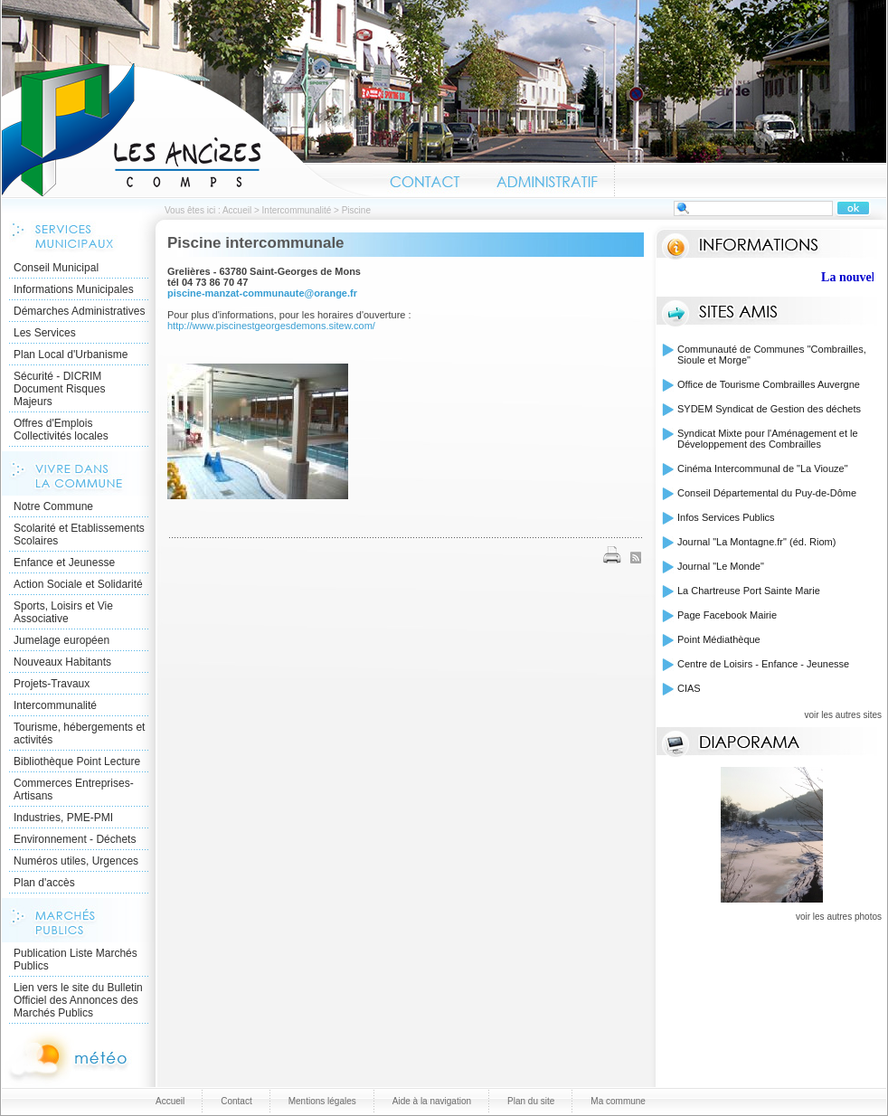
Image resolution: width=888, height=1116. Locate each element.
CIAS (689, 688)
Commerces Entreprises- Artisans (74, 789)
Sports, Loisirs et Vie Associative (63, 612)
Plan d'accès (44, 882)
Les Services (45, 332)
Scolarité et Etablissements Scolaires (79, 534)
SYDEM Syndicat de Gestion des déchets (769, 408)
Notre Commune (53, 506)
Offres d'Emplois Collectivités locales (61, 429)
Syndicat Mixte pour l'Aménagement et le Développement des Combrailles (767, 438)
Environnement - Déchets (75, 839)
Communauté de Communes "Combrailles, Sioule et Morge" (771, 354)
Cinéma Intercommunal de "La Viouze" (762, 468)
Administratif (546, 179)
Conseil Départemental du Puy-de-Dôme (766, 492)
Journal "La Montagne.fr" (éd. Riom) (756, 541)
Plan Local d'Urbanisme (71, 354)
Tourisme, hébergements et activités (79, 733)
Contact (425, 179)
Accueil (187, 130)
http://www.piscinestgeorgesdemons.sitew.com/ (271, 325)
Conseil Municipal (56, 267)
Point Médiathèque (718, 639)
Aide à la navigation (431, 1101)
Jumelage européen (61, 640)
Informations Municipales (74, 289)
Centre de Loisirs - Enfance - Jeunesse (763, 663)
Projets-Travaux (52, 683)
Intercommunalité (297, 210)
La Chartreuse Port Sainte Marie (748, 590)
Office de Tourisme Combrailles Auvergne (768, 384)
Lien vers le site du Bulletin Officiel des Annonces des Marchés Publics (78, 1000)
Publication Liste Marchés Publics (75, 959)
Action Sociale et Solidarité (78, 584)
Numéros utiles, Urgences (76, 861)
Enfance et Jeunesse (64, 562)
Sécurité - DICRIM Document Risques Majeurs (59, 389)
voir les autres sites (843, 715)
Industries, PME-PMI (63, 817)
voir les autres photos (839, 917)
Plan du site (530, 1101)
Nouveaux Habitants (62, 662)
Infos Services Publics (726, 517)
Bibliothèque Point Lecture (77, 761)
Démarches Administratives (79, 311)
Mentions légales (322, 1101)
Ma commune (618, 1101)
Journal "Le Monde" (720, 566)
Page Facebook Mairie (727, 615)
